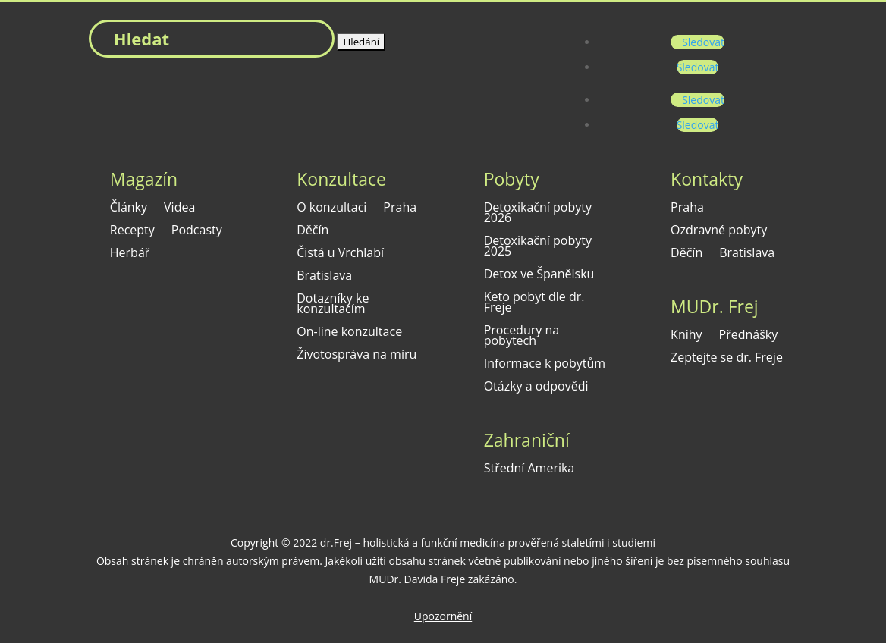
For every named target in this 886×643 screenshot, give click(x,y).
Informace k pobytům (544, 365)
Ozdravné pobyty (719, 231)
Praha (399, 208)
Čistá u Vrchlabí (340, 254)
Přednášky (748, 336)
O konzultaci (331, 208)
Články (128, 208)
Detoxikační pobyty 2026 (538, 214)
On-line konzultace (349, 333)
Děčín (312, 231)
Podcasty (196, 231)
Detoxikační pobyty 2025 (538, 247)
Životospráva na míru (356, 355)
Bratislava (324, 277)
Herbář (130, 254)
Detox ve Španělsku (539, 275)
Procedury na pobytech (521, 337)
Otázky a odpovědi (536, 387)
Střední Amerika (529, 469)
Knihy (686, 336)
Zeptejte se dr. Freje (727, 358)
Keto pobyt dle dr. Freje (534, 303)
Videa (179, 208)
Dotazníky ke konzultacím (333, 305)
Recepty (132, 231)
